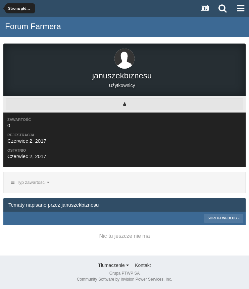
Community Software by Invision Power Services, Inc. (124, 279)
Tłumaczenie (113, 265)
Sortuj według (223, 218)
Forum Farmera (33, 26)
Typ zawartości (30, 182)
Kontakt (143, 265)
